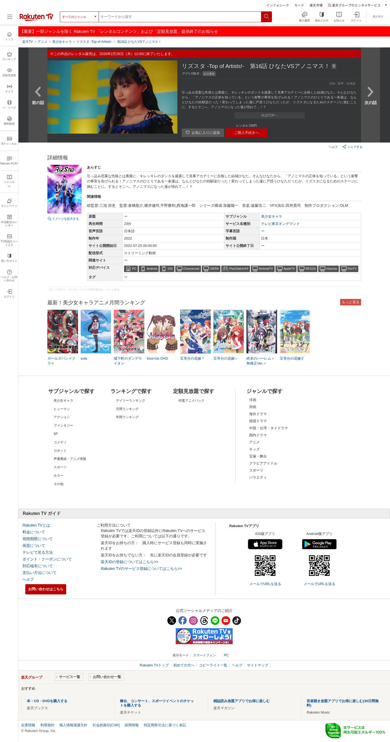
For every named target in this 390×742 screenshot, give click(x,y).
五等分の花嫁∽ (225, 358)
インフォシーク (277, 5)
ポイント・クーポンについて (47, 559)
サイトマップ (257, 665)
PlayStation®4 (238, 268)
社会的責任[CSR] (106, 725)
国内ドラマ (258, 435)
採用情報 (132, 725)
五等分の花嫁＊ (192, 358)
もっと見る (350, 302)
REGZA (311, 268)
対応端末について (37, 566)
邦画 (252, 407)
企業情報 (28, 725)
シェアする (352, 146)
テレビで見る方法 (37, 552)
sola (84, 358)
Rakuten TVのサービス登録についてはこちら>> (141, 568)
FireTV (352, 268)
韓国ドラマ (258, 421)
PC (134, 268)
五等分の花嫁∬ (292, 358)
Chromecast (191, 268)
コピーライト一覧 (213, 665)
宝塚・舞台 (258, 456)
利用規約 (47, 725)
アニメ (254, 442)
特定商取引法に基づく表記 (165, 725)
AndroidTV (266, 268)
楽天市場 (316, 5)
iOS (170, 268)
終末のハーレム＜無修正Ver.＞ (260, 360)
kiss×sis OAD (157, 358)
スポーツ (256, 470)
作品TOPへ (269, 115)
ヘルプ (333, 147)
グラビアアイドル (263, 463)
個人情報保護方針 (73, 725)
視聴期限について (37, 539)
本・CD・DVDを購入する (47, 701)
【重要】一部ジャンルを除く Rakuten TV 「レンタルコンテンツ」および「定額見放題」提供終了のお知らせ (119, 31)
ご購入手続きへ (246, 133)
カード (299, 5)
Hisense (331, 268)
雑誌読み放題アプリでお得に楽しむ (241, 701)
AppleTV (289, 268)
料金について (33, 532)
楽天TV (27, 42)
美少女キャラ (271, 216)
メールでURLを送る (265, 584)
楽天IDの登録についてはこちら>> (129, 562)
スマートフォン (204, 655)
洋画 (252, 400)
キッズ (254, 449)
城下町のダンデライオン (128, 360)
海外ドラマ (258, 414)
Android (152, 268)
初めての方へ (183, 665)
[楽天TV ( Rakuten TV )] (36, 20)
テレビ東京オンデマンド (280, 224)
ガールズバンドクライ (61, 360)
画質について (33, 545)
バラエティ (258, 477)
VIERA (214, 268)
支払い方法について (39, 572)
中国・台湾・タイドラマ (268, 428)
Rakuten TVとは (36, 525)
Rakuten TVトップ (155, 665)
